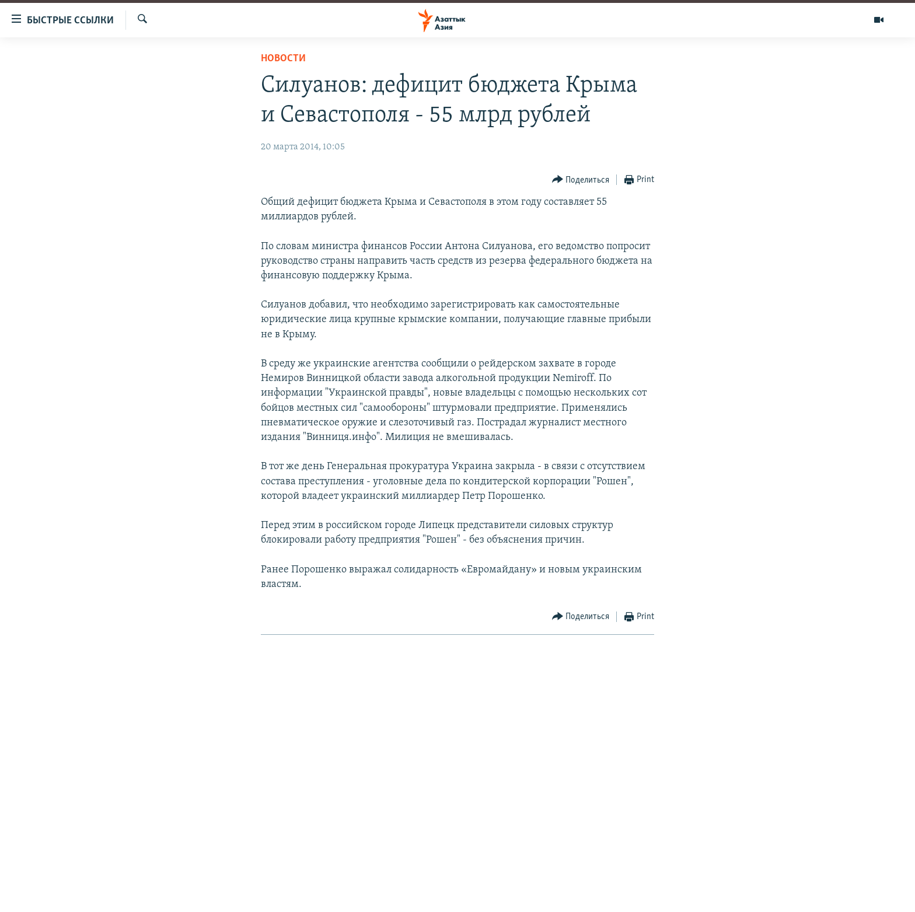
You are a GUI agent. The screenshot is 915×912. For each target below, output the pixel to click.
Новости (283, 58)
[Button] (581, 180)
